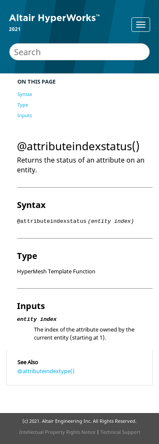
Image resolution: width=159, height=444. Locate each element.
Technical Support (120, 432)
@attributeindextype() (46, 371)
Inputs (24, 115)
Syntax (24, 94)
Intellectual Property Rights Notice (57, 432)
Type (22, 104)
